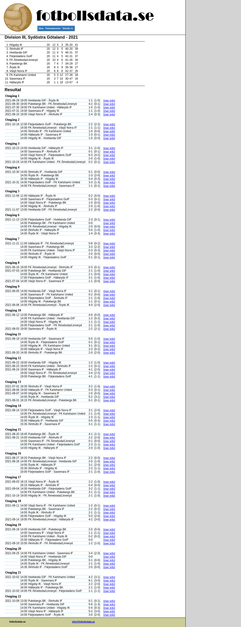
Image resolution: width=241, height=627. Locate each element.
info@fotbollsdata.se (83, 622)
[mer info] (109, 100)
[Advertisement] (164, 105)
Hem (41, 28)
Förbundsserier (53, 28)
